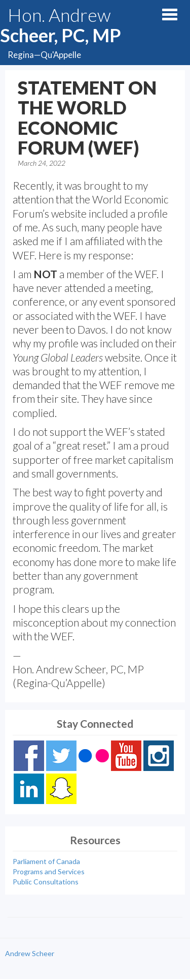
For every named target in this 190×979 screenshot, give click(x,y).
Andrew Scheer (29, 953)
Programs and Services (49, 871)
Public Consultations (46, 881)
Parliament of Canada (46, 861)
